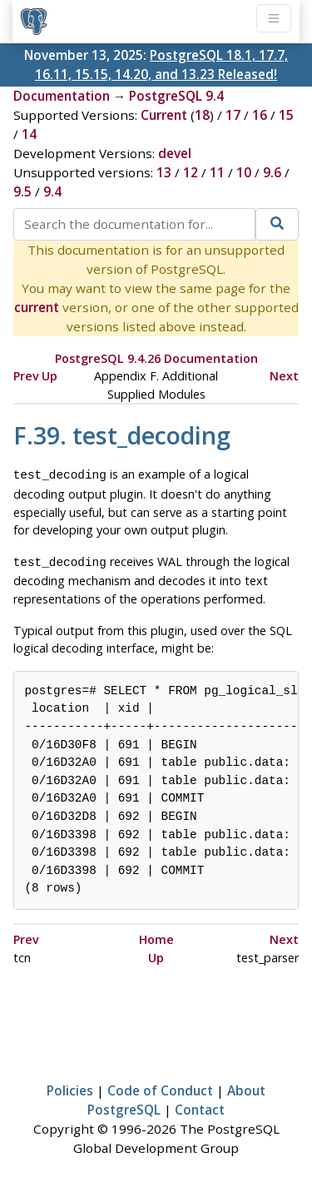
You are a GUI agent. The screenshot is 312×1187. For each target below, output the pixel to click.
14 (29, 134)
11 (217, 172)
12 (190, 172)
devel (174, 153)
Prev (26, 376)
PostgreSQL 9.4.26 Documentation (156, 358)
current (36, 307)
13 (163, 172)
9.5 (22, 191)
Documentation (61, 95)
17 (232, 115)
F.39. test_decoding (121, 435)
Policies (70, 1087)
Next (284, 376)
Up (49, 376)
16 (259, 115)
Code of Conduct (160, 1087)
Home (156, 936)
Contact (200, 1106)
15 (286, 115)
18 (202, 115)
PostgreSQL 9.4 (176, 95)
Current (164, 115)
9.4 (52, 191)
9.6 (272, 172)
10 (243, 172)
